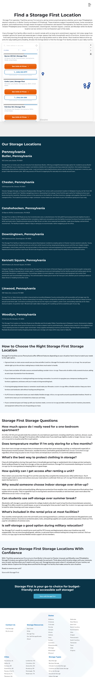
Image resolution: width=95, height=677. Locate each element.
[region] (66, 66)
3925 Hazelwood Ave (8, 206)
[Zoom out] (90, 47)
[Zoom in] (90, 45)
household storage (57, 346)
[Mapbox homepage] (44, 87)
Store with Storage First (10, 540)
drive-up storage (74, 330)
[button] (89, 68)
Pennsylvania (38, 20)
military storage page (9, 502)
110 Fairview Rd (7, 286)
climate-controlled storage (79, 418)
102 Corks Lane (7, 128)
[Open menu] (90, 5)
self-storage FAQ (69, 445)
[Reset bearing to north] (90, 50)
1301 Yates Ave (6, 260)
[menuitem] (15, 596)
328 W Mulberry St (7, 232)
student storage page (76, 473)
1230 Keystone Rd (7, 154)
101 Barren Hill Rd (7, 180)
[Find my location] (90, 54)
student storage (59, 354)
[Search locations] (19, 46)
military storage (55, 362)
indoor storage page (22, 461)
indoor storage (53, 338)
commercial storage (52, 370)
